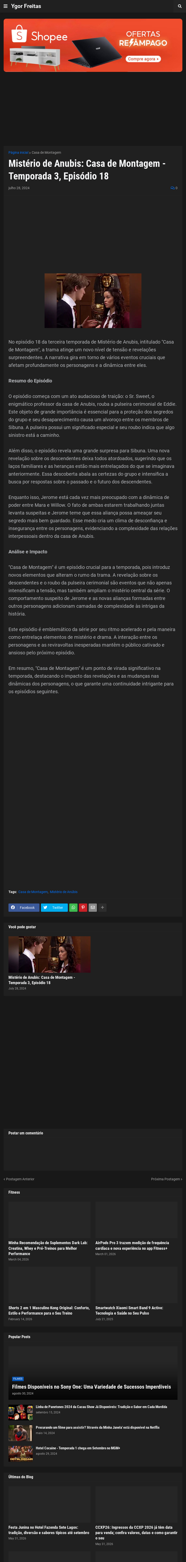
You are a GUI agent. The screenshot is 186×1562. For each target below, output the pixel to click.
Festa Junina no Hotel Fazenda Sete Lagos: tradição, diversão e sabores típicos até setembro (48, 1530)
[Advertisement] (93, 106)
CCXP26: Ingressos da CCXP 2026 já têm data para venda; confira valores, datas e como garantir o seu (136, 1532)
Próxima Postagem (165, 1179)
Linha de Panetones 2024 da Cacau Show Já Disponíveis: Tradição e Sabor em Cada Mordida (101, 1407)
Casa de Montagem (46, 152)
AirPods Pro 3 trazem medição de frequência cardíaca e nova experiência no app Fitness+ (132, 1245)
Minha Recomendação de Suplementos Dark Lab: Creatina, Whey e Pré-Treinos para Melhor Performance (48, 1248)
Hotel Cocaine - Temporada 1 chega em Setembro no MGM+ (78, 1448)
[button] (5, 6)
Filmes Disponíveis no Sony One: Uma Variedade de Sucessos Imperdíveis (91, 1387)
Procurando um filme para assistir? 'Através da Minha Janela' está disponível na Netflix (98, 1427)
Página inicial (18, 152)
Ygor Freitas (26, 6)
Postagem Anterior (20, 1179)
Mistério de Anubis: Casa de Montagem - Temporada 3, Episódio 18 (41, 980)
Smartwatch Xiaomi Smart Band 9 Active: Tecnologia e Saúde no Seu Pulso (129, 1310)
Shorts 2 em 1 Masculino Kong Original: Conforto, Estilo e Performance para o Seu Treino (49, 1310)
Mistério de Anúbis (64, 892)
